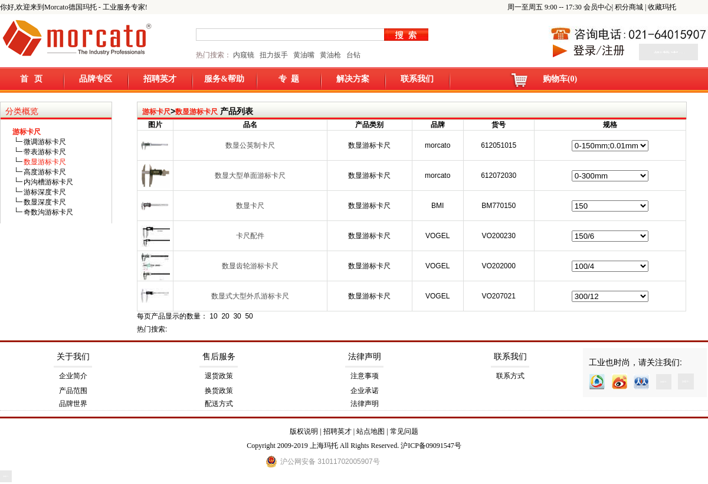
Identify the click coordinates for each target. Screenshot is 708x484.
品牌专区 (95, 78)
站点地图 (370, 431)
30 (237, 316)
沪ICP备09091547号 (431, 445)
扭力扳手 (274, 55)
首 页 (31, 78)
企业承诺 (364, 390)
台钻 (352, 55)
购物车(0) (560, 78)
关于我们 (73, 356)
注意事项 (364, 376)
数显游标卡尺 (196, 112)
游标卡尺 (156, 112)
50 (249, 316)
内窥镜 (243, 55)
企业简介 (73, 376)
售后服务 (218, 356)
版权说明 (304, 431)
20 (225, 316)
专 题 (288, 78)
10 (213, 316)
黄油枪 (330, 55)
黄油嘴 (303, 55)
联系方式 (510, 376)
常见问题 (404, 431)
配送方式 (219, 403)
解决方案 (352, 78)
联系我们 (417, 78)
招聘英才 (159, 78)
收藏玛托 (662, 7)
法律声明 (364, 356)
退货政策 (219, 376)
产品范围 (73, 390)
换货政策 (219, 390)
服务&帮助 (224, 78)
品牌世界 (73, 403)
